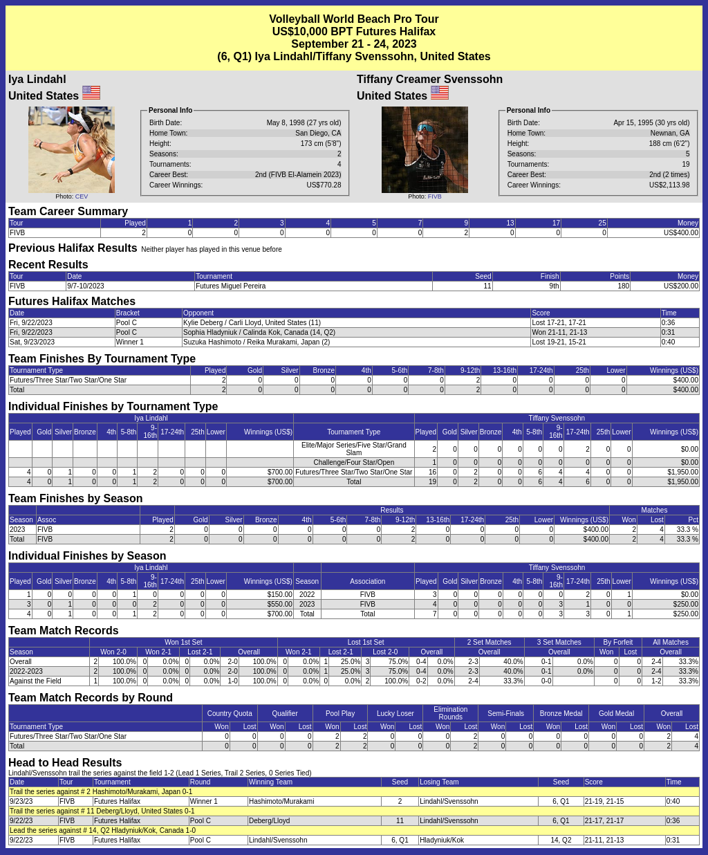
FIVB (435, 196)
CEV (81, 196)
